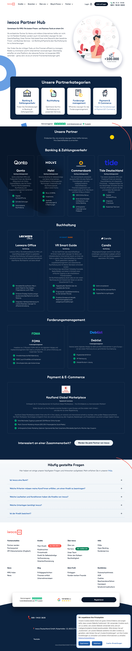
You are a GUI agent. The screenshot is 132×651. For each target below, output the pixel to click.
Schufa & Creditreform (106, 587)
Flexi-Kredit (41, 546)
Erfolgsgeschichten (44, 572)
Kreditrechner (42, 549)
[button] (22, 4)
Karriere (71, 549)
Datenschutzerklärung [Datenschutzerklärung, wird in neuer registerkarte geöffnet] (86, 638)
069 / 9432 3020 (117, 5)
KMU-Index (11, 572)
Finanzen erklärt (43, 575)
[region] (103, 631)
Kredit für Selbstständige (47, 555)
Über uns (71, 545)
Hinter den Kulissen (75, 555)
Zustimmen (84, 643)
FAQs (110, 471)
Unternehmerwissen (44, 578)
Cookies (101, 578)
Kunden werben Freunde (77, 575)
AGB (99, 575)
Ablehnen (97, 643)
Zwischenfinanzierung (45, 561)
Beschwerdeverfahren (106, 581)
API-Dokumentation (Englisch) (19, 551)
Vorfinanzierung (43, 558)
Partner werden (13, 545)
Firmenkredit (42, 552)
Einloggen (71, 572)
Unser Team (72, 552)
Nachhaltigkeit (73, 558)
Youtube (37, 639)
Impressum (102, 584)
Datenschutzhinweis (105, 572)
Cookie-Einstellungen (114, 643)
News (9, 575)
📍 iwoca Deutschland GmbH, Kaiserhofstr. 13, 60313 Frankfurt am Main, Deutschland (66, 629)
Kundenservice (103, 551)
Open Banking (103, 548)
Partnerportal (12, 548)
